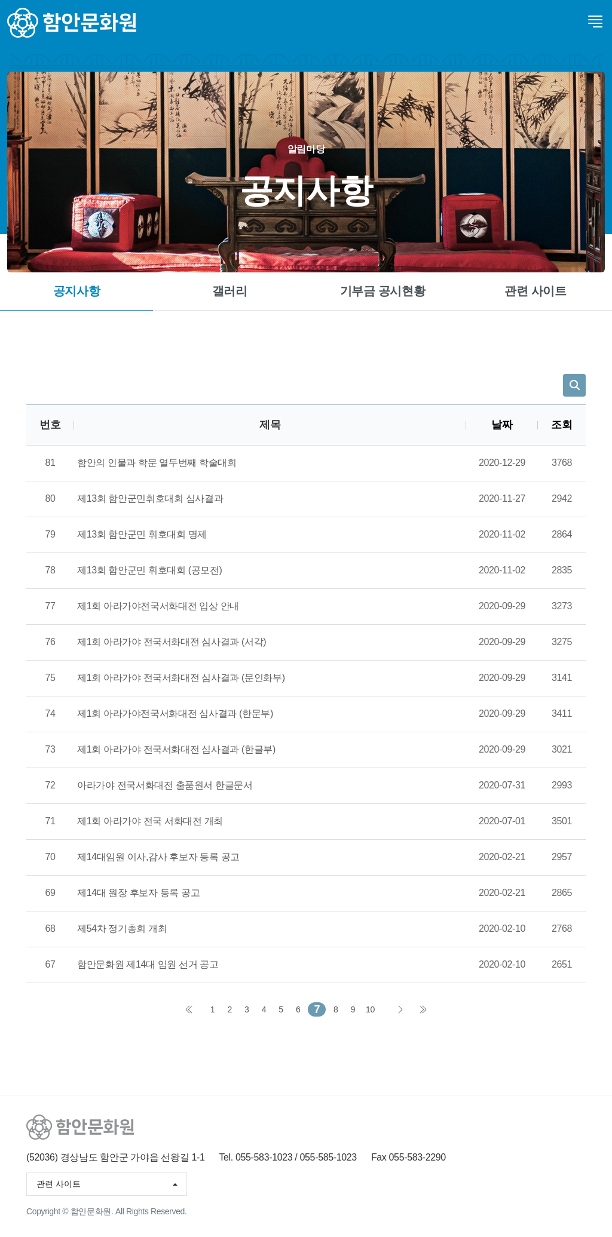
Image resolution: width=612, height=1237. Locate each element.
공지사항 (76, 290)
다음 (400, 1009)
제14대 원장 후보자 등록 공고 (138, 893)
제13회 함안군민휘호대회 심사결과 (150, 498)
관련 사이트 (535, 290)
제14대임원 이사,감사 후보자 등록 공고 (158, 857)
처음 (189, 1009)
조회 (561, 425)
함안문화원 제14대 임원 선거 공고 (148, 964)
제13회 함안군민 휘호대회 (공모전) (149, 570)
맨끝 (422, 1009)
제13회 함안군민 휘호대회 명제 (142, 534)
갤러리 (229, 290)
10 (370, 1009)
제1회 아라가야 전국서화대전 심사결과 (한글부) (176, 749)
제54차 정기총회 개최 (122, 928)
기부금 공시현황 (383, 290)
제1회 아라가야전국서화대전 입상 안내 (158, 606)
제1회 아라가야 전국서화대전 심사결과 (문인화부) (181, 678)
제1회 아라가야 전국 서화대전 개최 (150, 821)
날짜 (501, 425)
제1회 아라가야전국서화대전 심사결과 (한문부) (175, 713)
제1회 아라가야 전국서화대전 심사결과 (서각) (171, 642)
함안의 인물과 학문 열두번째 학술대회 (157, 463)
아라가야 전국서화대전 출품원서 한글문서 (165, 785)
